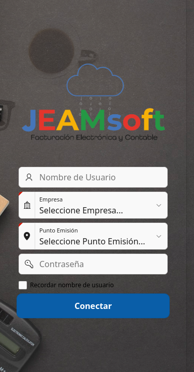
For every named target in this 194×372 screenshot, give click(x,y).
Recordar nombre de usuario (72, 285)
